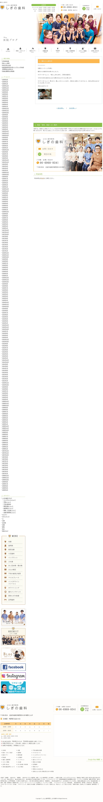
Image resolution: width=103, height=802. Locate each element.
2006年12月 (5, 475)
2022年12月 (5, 149)
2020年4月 (5, 180)
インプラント (21, 759)
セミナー (4, 514)
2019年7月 (5, 197)
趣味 (3, 527)
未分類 (4, 522)
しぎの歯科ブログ (7, 498)
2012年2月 (5, 358)
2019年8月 (5, 195)
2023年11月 (5, 133)
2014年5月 (5, 316)
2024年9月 (5, 114)
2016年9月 (5, 259)
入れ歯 (19, 762)
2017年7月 (5, 240)
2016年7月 (5, 263)
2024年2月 (5, 129)
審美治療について (8, 506)
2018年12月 (5, 211)
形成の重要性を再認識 (8, 71)
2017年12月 (5, 230)
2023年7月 (5, 141)
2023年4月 (5, 143)
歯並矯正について (8, 508)
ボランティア (5, 516)
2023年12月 (5, 131)
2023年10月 (5, 135)
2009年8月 (5, 409)
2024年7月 (5, 118)
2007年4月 (5, 467)
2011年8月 (5, 366)
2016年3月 (5, 271)
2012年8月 (5, 345)
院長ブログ (5, 531)
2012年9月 (5, 343)
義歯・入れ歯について (10, 510)
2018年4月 (5, 222)
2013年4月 (5, 335)
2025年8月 (5, 94)
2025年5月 (5, 100)
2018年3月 (5, 224)
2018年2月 (5, 226)
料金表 (42, 178)
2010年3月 (5, 397)
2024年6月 (5, 120)
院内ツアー (5, 755)
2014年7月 (5, 312)
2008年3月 (5, 444)
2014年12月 (5, 302)
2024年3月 (5, 127)
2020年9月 (5, 176)
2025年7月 (5, 96)
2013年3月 (5, 337)
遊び (3, 529)
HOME (4, 750)
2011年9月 (5, 364)
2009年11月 (5, 403)
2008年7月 (5, 436)
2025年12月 (5, 85)
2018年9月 (5, 213)
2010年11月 (5, 382)
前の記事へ (60, 108)
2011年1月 (5, 380)
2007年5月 (5, 465)
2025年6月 (5, 98)
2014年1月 (5, 323)
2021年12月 (5, 160)
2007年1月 (5, 473)
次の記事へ (72, 108)
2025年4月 (5, 102)
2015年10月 (5, 281)
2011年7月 (5, 368)
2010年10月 (5, 384)
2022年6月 (5, 156)
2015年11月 (5, 279)
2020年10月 (5, 174)
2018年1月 (5, 228)
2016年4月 (5, 269)
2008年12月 (5, 426)
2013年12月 (5, 325)
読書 (3, 525)
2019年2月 (5, 207)
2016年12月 (5, 252)
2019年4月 (5, 203)
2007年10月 (5, 455)
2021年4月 (5, 166)
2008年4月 (5, 442)
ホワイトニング (37, 757)
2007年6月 (5, 463)
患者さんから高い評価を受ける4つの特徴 (43, 771)
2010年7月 (5, 391)
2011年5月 (5, 372)
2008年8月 (5, 434)
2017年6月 (5, 242)
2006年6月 (5, 485)
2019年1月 (5, 209)
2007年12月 (5, 450)
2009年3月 (5, 420)
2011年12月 (5, 360)
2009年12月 (5, 401)
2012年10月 (5, 341)
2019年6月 (5, 199)
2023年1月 (5, 147)
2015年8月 (5, 285)
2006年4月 (5, 490)
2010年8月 (5, 389)
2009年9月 (5, 407)
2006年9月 (5, 481)
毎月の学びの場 (6, 65)
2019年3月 (5, 205)
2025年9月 (5, 92)
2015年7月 (5, 288)
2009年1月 (5, 424)
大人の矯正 (20, 766)
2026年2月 (5, 81)
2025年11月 (5, 88)
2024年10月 (5, 112)
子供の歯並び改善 (37, 750)
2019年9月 (5, 193)
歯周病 (19, 752)
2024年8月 (5, 116)
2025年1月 (5, 106)
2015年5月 (5, 292)
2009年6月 (5, 413)
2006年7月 (5, 483)
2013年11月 (5, 327)
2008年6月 (5, 438)
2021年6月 (5, 164)
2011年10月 (5, 362)
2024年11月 (5, 110)
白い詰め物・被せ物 (23, 764)
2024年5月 (5, 123)
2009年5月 (5, 415)
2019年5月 (5, 201)
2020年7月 (5, 178)
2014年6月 (5, 314)
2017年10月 (5, 234)
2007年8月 (5, 459)
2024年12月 (5, 108)
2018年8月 (5, 215)
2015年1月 (5, 300)
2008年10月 (5, 430)
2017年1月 (5, 250)
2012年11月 (5, 339)
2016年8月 (5, 261)
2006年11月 (5, 477)
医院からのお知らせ (38, 769)
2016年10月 (5, 257)
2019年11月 (5, 191)
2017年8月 (5, 238)
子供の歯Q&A (7, 504)
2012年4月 (5, 354)
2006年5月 (5, 488)
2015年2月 (5, 298)
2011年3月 (5, 376)
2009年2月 (5, 422)
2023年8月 (5, 139)
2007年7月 (5, 461)
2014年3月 (5, 321)
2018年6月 (5, 219)
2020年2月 (5, 184)
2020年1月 (5, 186)
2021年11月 (5, 162)
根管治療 (20, 755)
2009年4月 (5, 417)
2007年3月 (5, 469)
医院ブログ (35, 766)
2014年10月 (5, 306)
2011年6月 (5, 370)
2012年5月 (5, 351)
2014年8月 (5, 310)
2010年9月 (5, 387)
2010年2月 (5, 399)
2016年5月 (5, 267)
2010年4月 (5, 395)
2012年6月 (5, 349)
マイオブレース (37, 752)
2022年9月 (5, 151)
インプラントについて (10, 500)
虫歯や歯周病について (10, 512)
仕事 (3, 520)
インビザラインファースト (39, 755)
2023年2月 (5, 145)
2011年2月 (5, 378)
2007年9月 (5, 457)
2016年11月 (5, 255)
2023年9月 (5, 137)
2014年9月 (5, 308)
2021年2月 (5, 168)
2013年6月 (5, 333)
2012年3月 (5, 356)
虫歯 (19, 750)
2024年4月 (5, 125)
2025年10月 (5, 90)
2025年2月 (5, 104)
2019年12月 (5, 189)
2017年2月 (5, 248)
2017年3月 (5, 246)
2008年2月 (5, 446)
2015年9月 (5, 283)
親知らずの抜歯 (37, 762)
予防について (7, 502)
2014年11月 (5, 304)
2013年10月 (5, 329)
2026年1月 (5, 83)
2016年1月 (5, 275)
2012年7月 (5, 347)
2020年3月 (5, 182)
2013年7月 (5, 331)
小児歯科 (20, 757)
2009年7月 (5, 411)
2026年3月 (5, 79)
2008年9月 (5, 432)
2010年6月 (5, 393)
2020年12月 (5, 172)
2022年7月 (5, 153)
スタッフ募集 (5, 762)
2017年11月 (5, 232)
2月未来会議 (5, 61)
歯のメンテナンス (37, 759)
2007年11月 (5, 452)
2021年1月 (5, 170)
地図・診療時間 (6, 759)
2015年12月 (5, 277)
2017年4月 (5, 244)
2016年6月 (5, 265)
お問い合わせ (5, 764)
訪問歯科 (35, 764)
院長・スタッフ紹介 (7, 752)
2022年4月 (5, 158)
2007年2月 (5, 471)
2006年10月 (5, 479)
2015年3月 (5, 296)
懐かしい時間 (5, 63)
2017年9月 (5, 236)
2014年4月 (5, 318)
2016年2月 (5, 273)
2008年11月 (5, 428)
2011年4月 (5, 374)
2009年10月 (5, 405)
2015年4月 (5, 294)
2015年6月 (5, 290)
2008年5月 (5, 440)
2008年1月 (5, 448)
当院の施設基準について (8, 766)
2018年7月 (5, 217)
